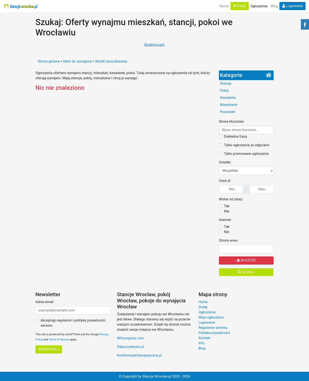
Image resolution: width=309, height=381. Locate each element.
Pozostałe (227, 112)
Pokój (224, 90)
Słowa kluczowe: (231, 121)
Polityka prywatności (214, 333)
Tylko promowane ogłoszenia (246, 154)
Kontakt (204, 338)
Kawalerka (228, 98)
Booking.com (154, 45)
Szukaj (246, 272)
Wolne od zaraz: (231, 199)
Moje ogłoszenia (211, 317)
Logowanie (292, 6)
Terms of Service (59, 339)
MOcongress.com (130, 338)
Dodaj (239, 6)
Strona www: (228, 240)
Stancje (225, 83)
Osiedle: (225, 162)
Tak (226, 206)
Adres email (44, 302)
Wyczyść (246, 260)
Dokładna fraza (235, 136)
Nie (226, 211)
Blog (274, 6)
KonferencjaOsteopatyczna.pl (139, 355)
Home (224, 6)
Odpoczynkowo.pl (130, 347)
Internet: (225, 220)
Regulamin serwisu (212, 328)
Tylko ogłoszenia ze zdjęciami (246, 145)
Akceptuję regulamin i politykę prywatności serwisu (73, 323)
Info (201, 343)
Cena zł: (225, 181)
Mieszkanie (228, 105)
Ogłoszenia (258, 6)
